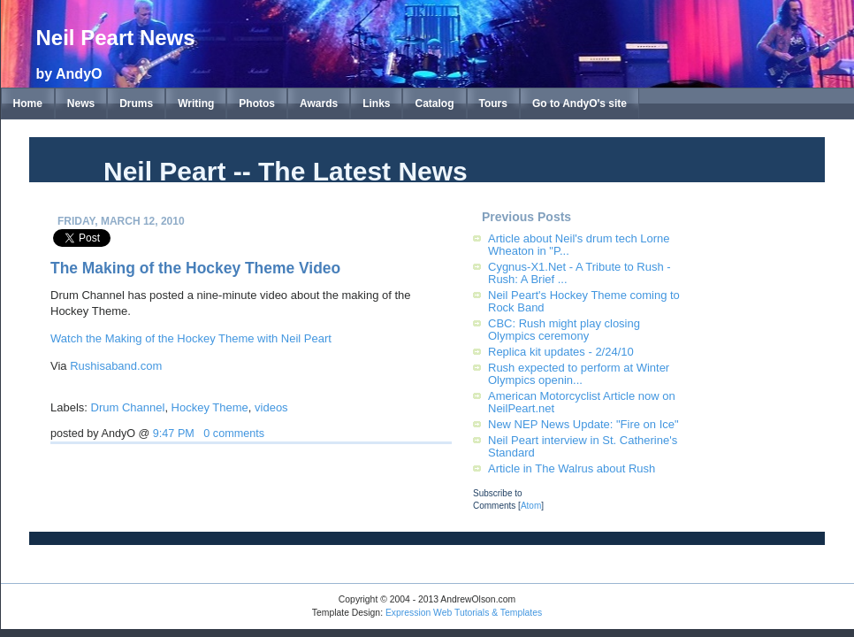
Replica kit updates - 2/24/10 (561, 351)
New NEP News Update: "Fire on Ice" (583, 424)
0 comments (233, 433)
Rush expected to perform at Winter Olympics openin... (578, 374)
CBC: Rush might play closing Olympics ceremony (564, 329)
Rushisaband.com (116, 365)
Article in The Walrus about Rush (571, 468)
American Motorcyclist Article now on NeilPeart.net (581, 402)
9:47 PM (173, 433)
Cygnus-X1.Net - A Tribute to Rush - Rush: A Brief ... (579, 273)
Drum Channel (128, 407)
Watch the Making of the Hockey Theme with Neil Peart (191, 338)
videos (271, 407)
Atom (531, 505)
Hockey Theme (210, 407)
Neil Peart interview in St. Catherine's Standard (582, 446)
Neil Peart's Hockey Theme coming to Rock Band (584, 301)
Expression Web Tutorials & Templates (463, 613)
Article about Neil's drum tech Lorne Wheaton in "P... (579, 244)
